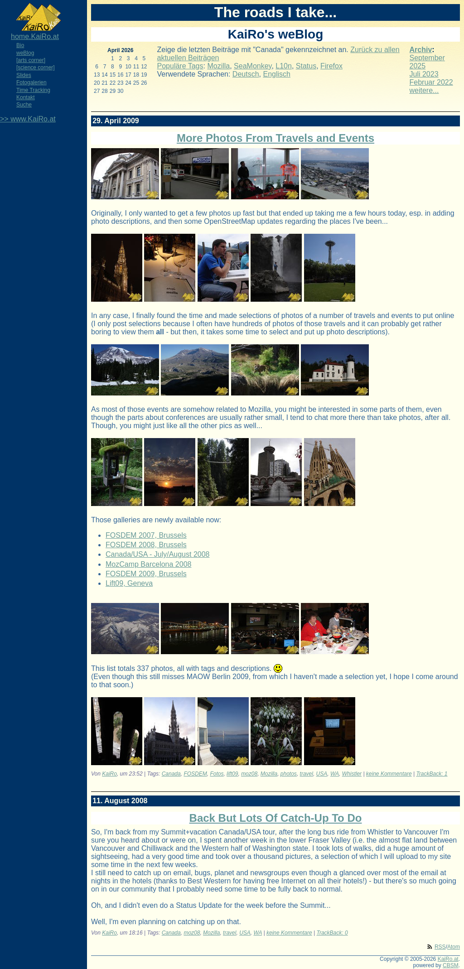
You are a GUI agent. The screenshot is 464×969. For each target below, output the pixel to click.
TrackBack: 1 (431, 774)
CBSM (451, 965)
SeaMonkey (252, 66)
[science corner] (35, 67)
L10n (284, 66)
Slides (23, 75)
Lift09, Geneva (129, 583)
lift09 (232, 774)
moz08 (249, 774)
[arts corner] (30, 60)
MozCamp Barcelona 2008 (148, 564)
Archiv (421, 49)
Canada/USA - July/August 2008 (157, 554)
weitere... (424, 90)
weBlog (25, 53)
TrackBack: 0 (332, 933)
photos (288, 774)
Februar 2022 (431, 82)
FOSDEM (195, 774)
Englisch (276, 74)
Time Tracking (33, 90)
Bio (20, 45)
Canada (171, 774)
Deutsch (245, 74)
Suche (24, 104)
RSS (440, 947)
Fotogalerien (31, 82)
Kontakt (25, 97)
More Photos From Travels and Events (275, 138)
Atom (453, 947)
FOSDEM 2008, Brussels (146, 545)
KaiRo (109, 774)
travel (306, 774)
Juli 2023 (424, 74)
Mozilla (218, 66)
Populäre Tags (180, 66)
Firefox (331, 66)
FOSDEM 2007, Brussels (146, 535)
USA (322, 774)
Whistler (352, 774)
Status (306, 66)
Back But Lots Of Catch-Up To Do (275, 818)
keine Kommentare (389, 774)
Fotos (216, 774)
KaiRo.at (448, 959)
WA (334, 774)
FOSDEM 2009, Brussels (146, 574)
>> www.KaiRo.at (28, 119)
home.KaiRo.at (35, 36)
